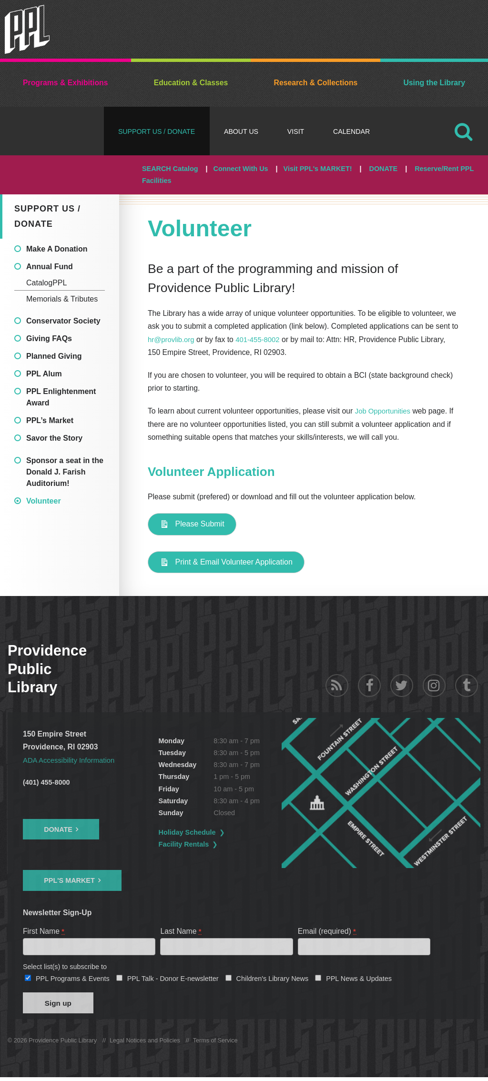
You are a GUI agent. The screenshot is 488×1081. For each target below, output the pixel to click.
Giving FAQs (49, 338)
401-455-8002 (261, 339)
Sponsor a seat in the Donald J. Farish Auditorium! (64, 471)
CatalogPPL (46, 283)
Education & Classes (191, 83)
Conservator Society (63, 321)
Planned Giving (53, 356)
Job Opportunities (384, 411)
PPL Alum (44, 374)
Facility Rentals (217, 844)
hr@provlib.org (172, 339)
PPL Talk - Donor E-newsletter (173, 980)
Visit (295, 131)
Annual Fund (49, 267)
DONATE (383, 168)
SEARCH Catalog (170, 168)
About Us (241, 131)
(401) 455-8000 (46, 782)
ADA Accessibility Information (71, 760)
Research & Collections (316, 83)
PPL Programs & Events (73, 980)
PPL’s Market (49, 420)
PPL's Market (69, 880)
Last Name (181, 931)
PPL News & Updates (359, 980)
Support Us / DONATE (156, 131)
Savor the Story (54, 438)
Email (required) (327, 931)
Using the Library (434, 83)
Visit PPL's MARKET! (318, 168)
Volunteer (43, 501)
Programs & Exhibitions (65, 83)
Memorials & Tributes (62, 299)
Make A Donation (57, 249)
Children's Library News (272, 980)
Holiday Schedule (220, 832)
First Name (44, 931)
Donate (58, 829)
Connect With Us (241, 168)
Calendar (351, 131)
